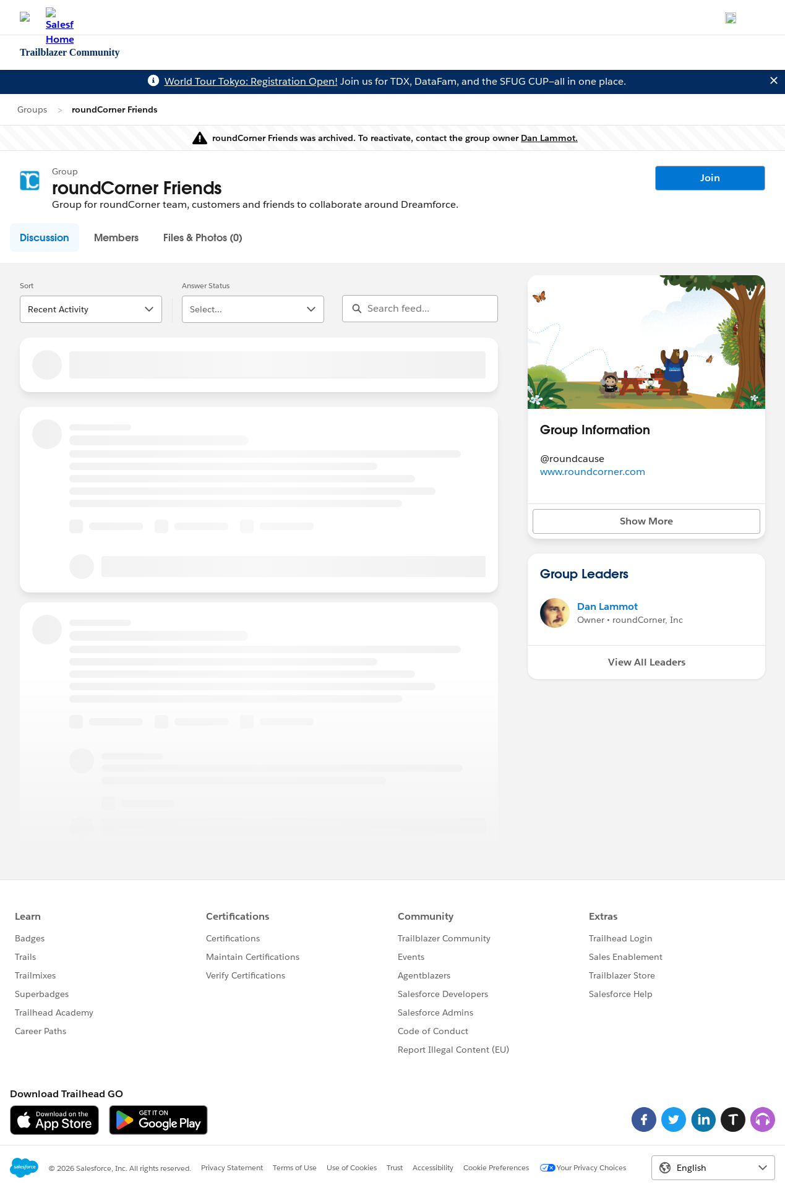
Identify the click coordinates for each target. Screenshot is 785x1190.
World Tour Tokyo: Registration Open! (251, 81)
